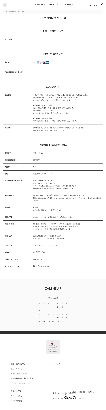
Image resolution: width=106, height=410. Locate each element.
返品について (16, 369)
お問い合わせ (16, 401)
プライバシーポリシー (20, 383)
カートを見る (16, 396)
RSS (55, 364)
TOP (5, 11)
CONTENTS (66, 5)
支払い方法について (19, 374)
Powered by (69, 397)
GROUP (52, 5)
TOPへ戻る (53, 332)
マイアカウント (17, 391)
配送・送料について (19, 364)
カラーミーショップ (59, 392)
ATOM (62, 364)
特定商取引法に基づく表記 (22, 379)
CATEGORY (38, 5)
